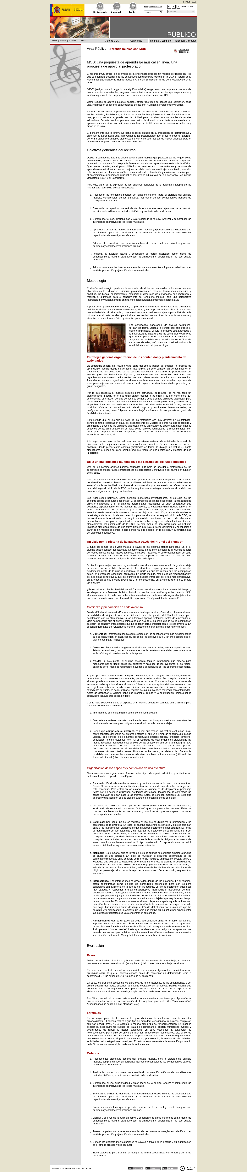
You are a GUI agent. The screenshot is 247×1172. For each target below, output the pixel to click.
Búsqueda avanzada (153, 7)
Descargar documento (184, 51)
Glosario (72, 41)
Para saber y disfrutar (185, 40)
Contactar (84, 41)
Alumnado (116, 12)
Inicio (54, 41)
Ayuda (63, 41)
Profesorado (100, 12)
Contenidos (136, 40)
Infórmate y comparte (160, 40)
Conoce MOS (112, 40)
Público (133, 12)
